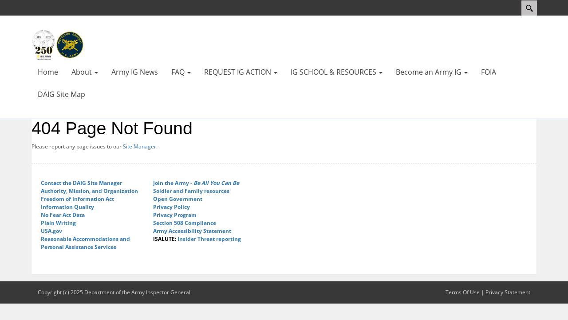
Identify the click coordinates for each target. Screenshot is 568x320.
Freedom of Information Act (77, 199)
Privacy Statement (507, 292)
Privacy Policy (171, 207)
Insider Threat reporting (197, 239)
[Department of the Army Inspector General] (57, 44)
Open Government (177, 199)
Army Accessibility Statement (192, 231)
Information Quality (67, 207)
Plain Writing (58, 223)
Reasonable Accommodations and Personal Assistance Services (85, 243)
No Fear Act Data (63, 215)
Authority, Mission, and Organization (89, 191)
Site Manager (139, 146)
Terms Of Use (463, 292)
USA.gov (51, 231)
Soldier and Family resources (191, 191)
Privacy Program (175, 215)
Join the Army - (196, 183)
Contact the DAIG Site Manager (81, 183)
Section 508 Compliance (184, 223)
